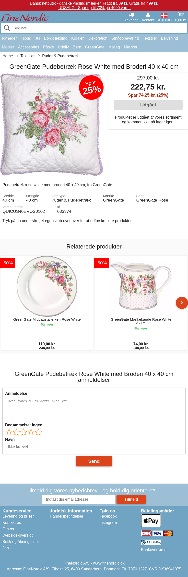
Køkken (77, 38)
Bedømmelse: (23, 425)
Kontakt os (11, 522)
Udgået (148, 104)
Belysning (169, 38)
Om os (8, 529)
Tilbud (26, 38)
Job (5, 548)
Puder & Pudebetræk (71, 200)
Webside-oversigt (17, 535)
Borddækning (55, 38)
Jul (37, 38)
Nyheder (9, 38)
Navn (10, 439)
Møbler (8, 47)
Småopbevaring (125, 38)
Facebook (108, 516)
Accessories (28, 47)
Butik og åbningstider (20, 542)
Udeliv (63, 47)
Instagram (108, 522)
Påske (48, 47)
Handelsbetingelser (66, 516)
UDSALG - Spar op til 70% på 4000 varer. (95, 8)
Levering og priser (18, 516)
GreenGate (95, 47)
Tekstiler (150, 38)
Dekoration (97, 38)
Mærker (130, 47)
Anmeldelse (16, 393)
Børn (77, 47)
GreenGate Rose (152, 200)
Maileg (114, 47)
